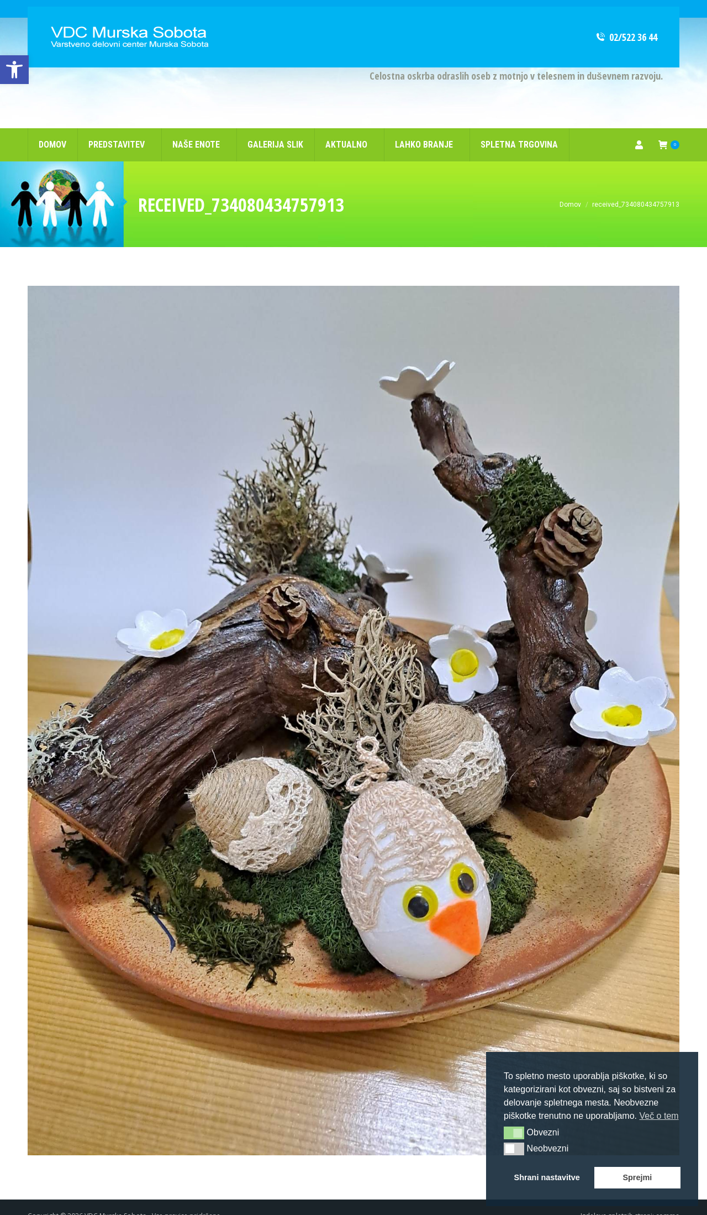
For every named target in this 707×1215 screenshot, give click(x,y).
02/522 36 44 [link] (626, 19)
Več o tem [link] (658, 1115)
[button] (514, 1133)
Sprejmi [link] (637, 1177)
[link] (14, 69)
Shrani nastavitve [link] (547, 1177)
